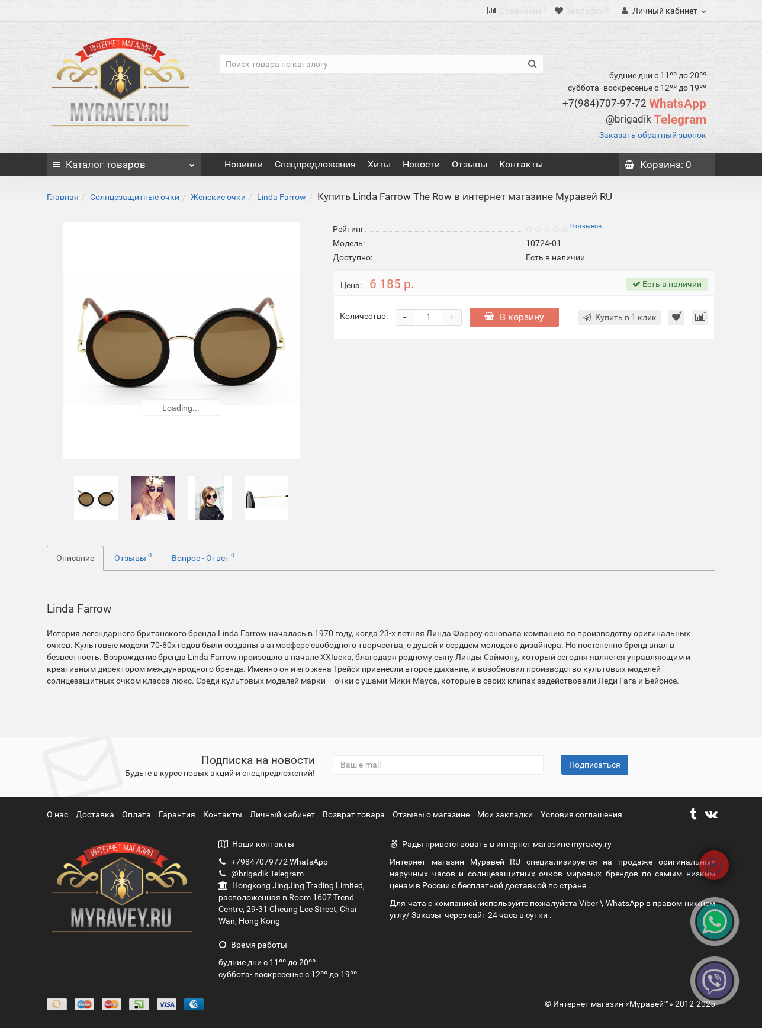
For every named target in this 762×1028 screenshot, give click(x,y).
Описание (75, 558)
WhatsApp (634, 103)
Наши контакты (256, 844)
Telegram (656, 119)
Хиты (379, 164)
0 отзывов (586, 226)
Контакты (521, 164)
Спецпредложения (315, 164)
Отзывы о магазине (432, 814)
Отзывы (469, 164)
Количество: (364, 316)
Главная (63, 197)
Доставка (96, 814)
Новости (421, 164)
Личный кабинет (283, 814)
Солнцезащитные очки (134, 197)
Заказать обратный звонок (652, 135)
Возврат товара (355, 814)
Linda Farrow (281, 197)
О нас (58, 814)
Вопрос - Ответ (203, 557)
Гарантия (178, 814)
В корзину (514, 317)
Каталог (124, 161)
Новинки (243, 164)
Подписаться (594, 764)
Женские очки (218, 197)
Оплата (137, 814)
